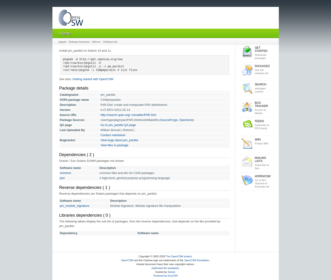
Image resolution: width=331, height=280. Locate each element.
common (65, 173)
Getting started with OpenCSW (92, 79)
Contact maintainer (113, 135)
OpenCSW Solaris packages (71, 18)
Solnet (171, 272)
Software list (110, 41)
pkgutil (62, 41)
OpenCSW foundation (196, 260)
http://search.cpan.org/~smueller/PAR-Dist (128, 115)
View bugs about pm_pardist (119, 140)
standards (173, 268)
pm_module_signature (74, 205)
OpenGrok (186, 120)
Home (65, 33)
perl (62, 178)
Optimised (157, 268)
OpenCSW (127, 260)
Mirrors (96, 41)
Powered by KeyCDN (165, 275)
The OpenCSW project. (179, 256)
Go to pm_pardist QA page (118, 125)
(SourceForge (168, 120)
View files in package (114, 145)
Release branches (79, 41)
